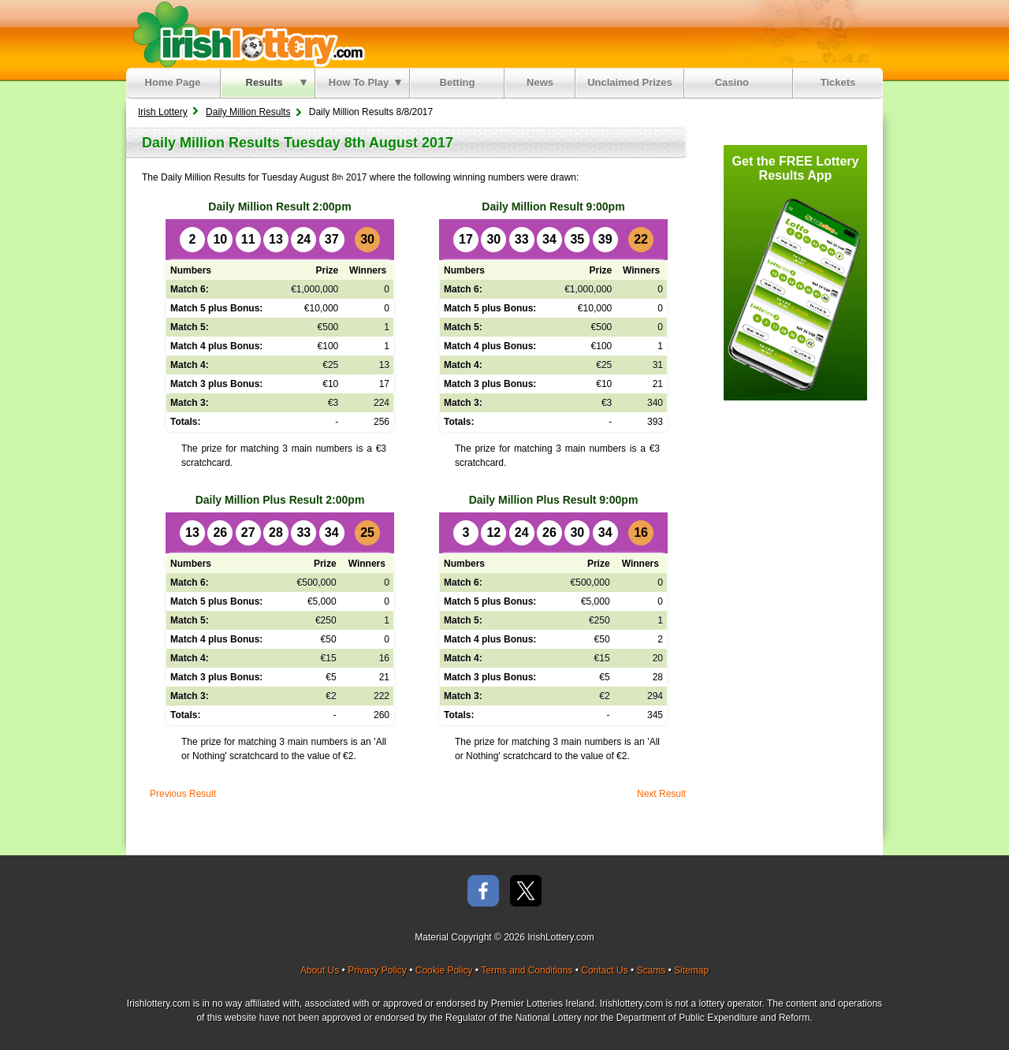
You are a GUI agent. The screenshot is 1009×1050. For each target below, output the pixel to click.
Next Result (661, 793)
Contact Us (604, 970)
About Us (319, 970)
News (540, 82)
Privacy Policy (377, 970)
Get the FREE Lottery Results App (795, 168)
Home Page (173, 82)
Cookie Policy (444, 970)
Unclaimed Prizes (629, 82)
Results (276, 82)
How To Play (365, 82)
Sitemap (691, 970)
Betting (457, 82)
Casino (735, 82)
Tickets (838, 82)
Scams (650, 970)
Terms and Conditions (526, 970)
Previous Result (183, 793)
